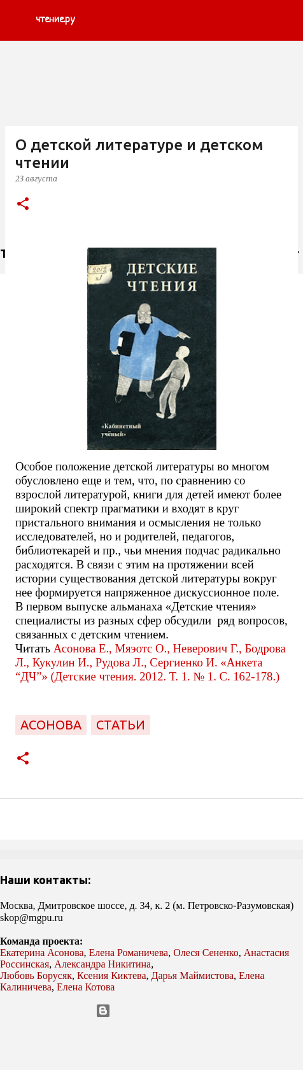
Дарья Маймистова (193, 975)
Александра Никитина (102, 964)
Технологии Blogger (151, 1011)
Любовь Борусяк (36, 975)
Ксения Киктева (111, 975)
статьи (120, 724)
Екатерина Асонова (42, 952)
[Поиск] (285, 20)
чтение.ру (55, 20)
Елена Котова (86, 987)
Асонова (50, 724)
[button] (23, 204)
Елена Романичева (129, 952)
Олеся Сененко (206, 952)
